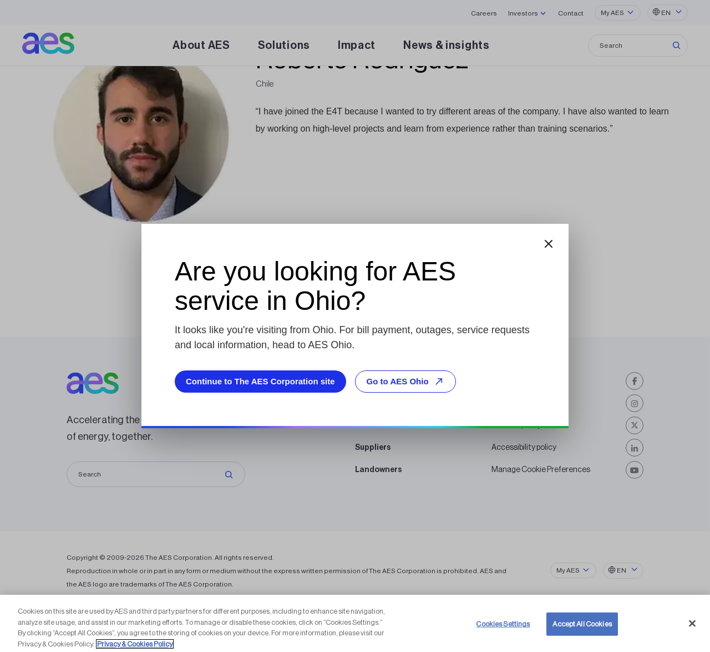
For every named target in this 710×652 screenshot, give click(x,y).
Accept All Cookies (581, 634)
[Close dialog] (548, 244)
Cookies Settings (503, 634)
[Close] (692, 634)
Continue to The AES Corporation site (260, 381)
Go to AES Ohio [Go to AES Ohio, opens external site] (407, 381)
